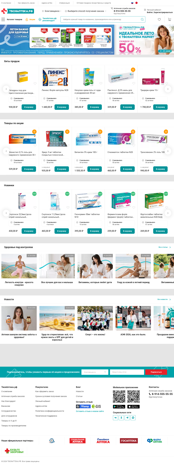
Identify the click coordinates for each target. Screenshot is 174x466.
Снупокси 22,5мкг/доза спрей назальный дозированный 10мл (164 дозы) (21, 215)
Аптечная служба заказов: (125, 8)
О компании (6, 3)
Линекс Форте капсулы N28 (55, 90)
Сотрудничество (8, 411)
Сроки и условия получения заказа (51, 396)
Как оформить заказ (26, 3)
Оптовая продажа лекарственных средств (94, 3)
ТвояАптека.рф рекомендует (47, 19)
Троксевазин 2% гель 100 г (153, 152)
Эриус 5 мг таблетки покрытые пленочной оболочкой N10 (52, 153)
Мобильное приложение (125, 387)
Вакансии (5, 406)
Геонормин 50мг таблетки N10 (87, 215)
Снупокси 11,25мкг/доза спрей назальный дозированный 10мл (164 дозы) (54, 215)
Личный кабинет (42, 401)
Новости (80, 391)
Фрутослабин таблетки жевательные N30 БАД (151, 215)
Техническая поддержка (46, 416)
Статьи (79, 396)
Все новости (164, 299)
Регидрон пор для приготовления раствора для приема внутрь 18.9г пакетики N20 (21, 91)
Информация (64, 3)
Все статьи (165, 247)
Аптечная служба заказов (13, 396)
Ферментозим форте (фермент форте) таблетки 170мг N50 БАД (120, 215)
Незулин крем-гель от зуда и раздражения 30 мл (88, 91)
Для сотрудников (9, 416)
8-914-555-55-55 (122, 11)
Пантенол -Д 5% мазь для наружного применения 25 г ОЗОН (121, 91)
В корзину (28, 107)
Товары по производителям (13, 426)
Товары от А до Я (8, 421)
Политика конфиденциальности (49, 411)
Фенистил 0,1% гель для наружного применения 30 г (22, 153)
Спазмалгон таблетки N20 (120, 152)
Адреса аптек (47, 3)
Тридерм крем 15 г (149, 90)
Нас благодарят (8, 401)
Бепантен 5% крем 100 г (86, 152)
